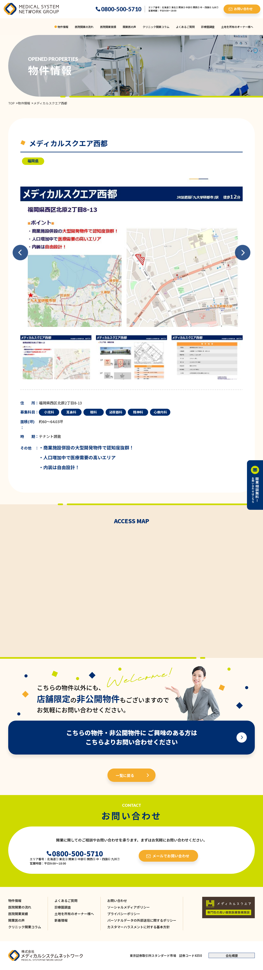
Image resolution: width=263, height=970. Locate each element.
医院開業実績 (108, 27)
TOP (11, 103)
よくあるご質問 (185, 27)
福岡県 (33, 160)
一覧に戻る (125, 775)
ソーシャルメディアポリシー (128, 907)
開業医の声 (129, 27)
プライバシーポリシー (123, 913)
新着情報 (61, 920)
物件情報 (63, 27)
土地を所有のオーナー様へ (237, 27)
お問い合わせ (117, 900)
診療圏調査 (208, 27)
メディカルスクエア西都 (50, 103)
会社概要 (232, 955)
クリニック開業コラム (156, 27)
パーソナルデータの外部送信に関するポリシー (141, 920)
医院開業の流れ (84, 27)
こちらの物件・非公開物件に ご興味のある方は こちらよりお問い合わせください (131, 737)
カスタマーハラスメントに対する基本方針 (138, 926)
